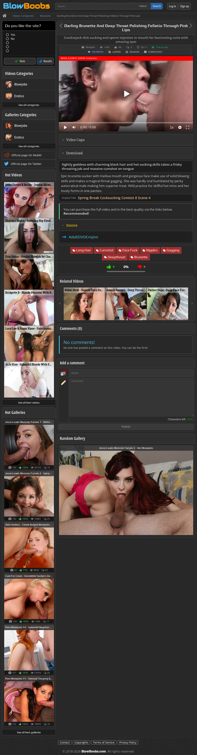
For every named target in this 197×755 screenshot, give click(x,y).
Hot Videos (13, 175)
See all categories (28, 104)
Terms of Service (103, 742)
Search (157, 6)
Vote (22, 61)
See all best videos (29, 402)
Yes (13, 34)
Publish (126, 427)
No (13, 38)
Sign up (184, 6)
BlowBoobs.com (93, 751)
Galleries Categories (20, 114)
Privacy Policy (127, 742)
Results (47, 61)
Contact (65, 742)
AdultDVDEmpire (83, 237)
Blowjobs (90, 47)
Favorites (98, 52)
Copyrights (81, 742)
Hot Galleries (15, 412)
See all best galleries (29, 732)
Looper (116, 52)
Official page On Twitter (26, 164)
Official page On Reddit (26, 155)
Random (134, 52)
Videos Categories (19, 73)
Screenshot (155, 52)
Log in (172, 6)
